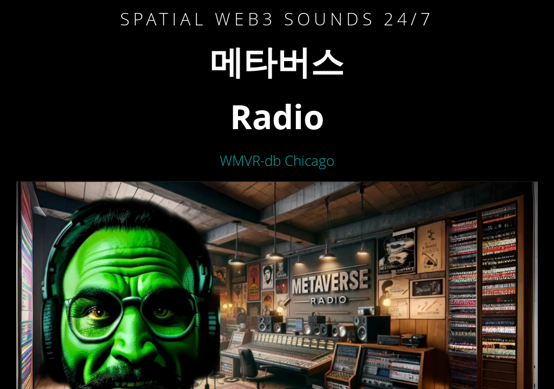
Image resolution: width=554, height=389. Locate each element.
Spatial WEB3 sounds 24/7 (277, 18)
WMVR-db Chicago (277, 160)
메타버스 (277, 61)
